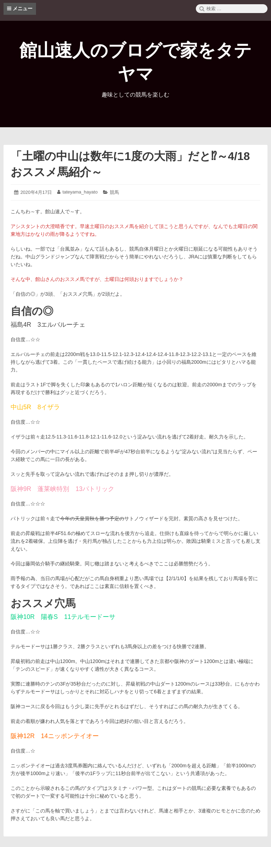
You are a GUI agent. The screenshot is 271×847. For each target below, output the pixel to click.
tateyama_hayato (80, 192)
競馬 (114, 192)
